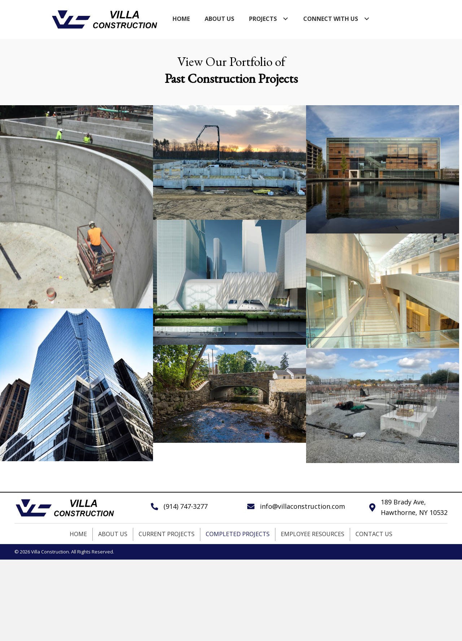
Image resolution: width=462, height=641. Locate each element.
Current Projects (167, 534)
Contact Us (374, 534)
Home (78, 534)
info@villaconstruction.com (302, 506)
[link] (181, 19)
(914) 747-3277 (186, 506)
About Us (112, 534)
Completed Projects (238, 534)
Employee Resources (312, 534)
